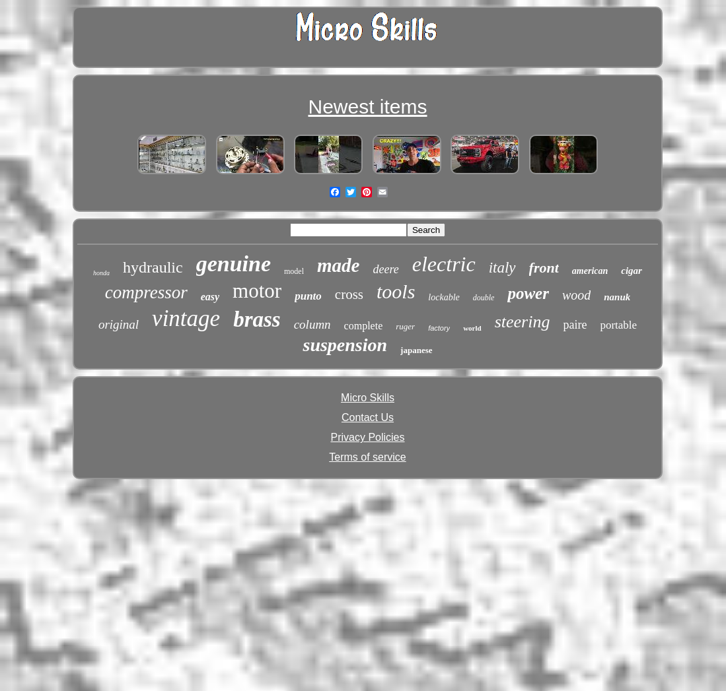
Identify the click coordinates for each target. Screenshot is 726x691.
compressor (146, 292)
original (118, 324)
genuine (233, 263)
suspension (345, 345)
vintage (186, 318)
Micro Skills (367, 397)
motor (257, 290)
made (338, 265)
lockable (443, 297)
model (294, 271)
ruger (405, 326)
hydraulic (153, 267)
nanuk (617, 297)
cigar (631, 270)
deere (385, 269)
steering (522, 321)
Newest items (367, 106)
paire (575, 324)
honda (101, 273)
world (472, 328)
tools (396, 291)
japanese (416, 350)
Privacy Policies (367, 437)
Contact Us (368, 417)
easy (210, 296)
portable (618, 325)
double (484, 297)
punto (308, 296)
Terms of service (367, 457)
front (544, 267)
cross (349, 294)
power (528, 293)
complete (363, 325)
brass (257, 319)
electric (444, 264)
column (312, 324)
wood (576, 295)
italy (502, 267)
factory (439, 328)
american (590, 271)
